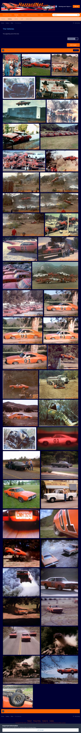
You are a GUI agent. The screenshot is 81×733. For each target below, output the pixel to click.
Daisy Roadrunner (8, 446)
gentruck (44, 563)
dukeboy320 (46, 506)
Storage (43, 145)
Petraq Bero (8, 74)
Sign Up (76, 6)
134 (5, 680)
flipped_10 (6, 703)
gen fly (5, 563)
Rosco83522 (57, 74)
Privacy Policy (37, 721)
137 (5, 651)
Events (16, 19)
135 (43, 651)
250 (5, 622)
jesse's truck (45, 504)
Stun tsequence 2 (48, 340)
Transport (6, 167)
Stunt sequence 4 (49, 312)
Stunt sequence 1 (8, 365)
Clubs (22, 15)
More (42, 15)
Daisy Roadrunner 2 (45, 422)
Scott (6, 705)
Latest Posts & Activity (32, 15)
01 (41, 534)
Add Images (73, 45)
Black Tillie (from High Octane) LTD (51, 475)
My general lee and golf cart (30, 72)
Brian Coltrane (43, 448)
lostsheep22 (46, 594)
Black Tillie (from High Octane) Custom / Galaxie (16, 475)
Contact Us (45, 721)
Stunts (54, 72)
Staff (22, 19)
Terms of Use (23, 727)
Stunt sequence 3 (8, 340)
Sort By (76, 50)
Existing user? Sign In (65, 6)
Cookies (51, 721)
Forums (16, 15)
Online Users (29, 19)
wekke (7, 477)
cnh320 (6, 534)
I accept (41, 730)
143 (43, 622)
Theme (29, 721)
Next (8, 50)
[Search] (60, 15)
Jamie (25, 74)
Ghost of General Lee (43, 446)
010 (5, 504)
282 (43, 592)
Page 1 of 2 (18, 50)
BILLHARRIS (8, 506)
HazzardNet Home (7, 15)
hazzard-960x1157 (9, 72)
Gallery (10, 19)
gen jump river (7, 592)
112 (43, 680)
